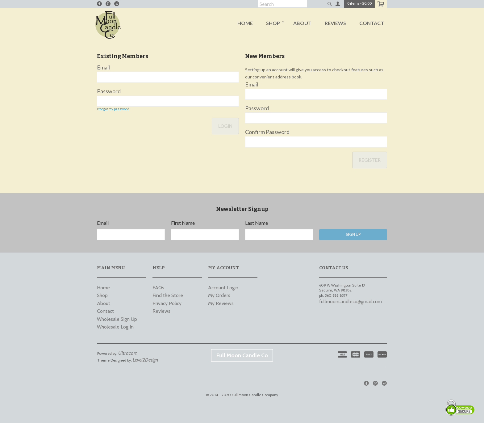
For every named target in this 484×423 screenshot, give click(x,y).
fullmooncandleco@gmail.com (350, 301)
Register (370, 160)
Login (225, 126)
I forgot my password (113, 109)
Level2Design (145, 360)
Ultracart (127, 353)
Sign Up (353, 234)
